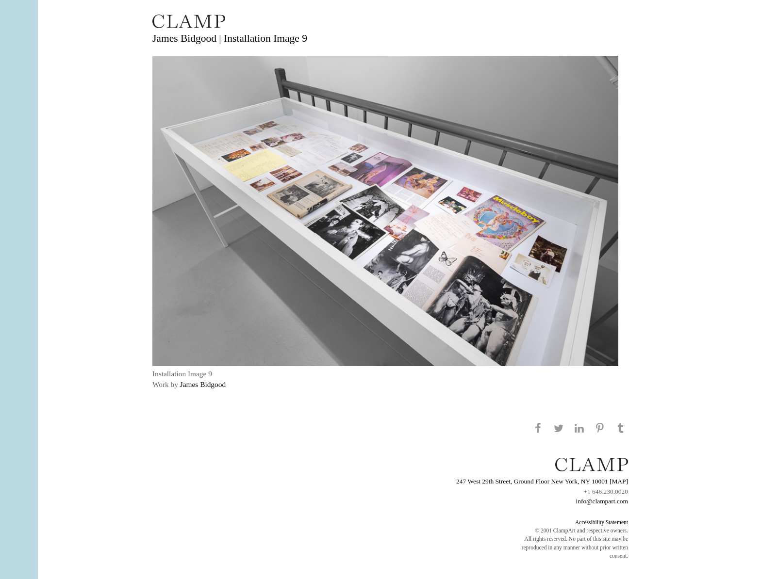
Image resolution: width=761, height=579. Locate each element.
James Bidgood (203, 384)
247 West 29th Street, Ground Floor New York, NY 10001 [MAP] (542, 481)
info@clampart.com (602, 501)
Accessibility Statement (601, 522)
